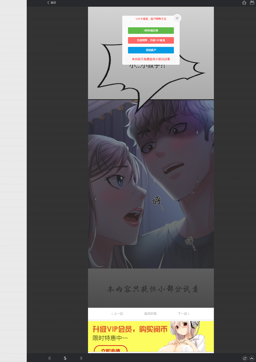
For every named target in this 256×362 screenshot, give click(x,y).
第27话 (7, 203)
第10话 (7, 73)
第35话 (7, 265)
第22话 (7, 165)
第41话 (7, 311)
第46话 (7, 349)
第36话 (7, 272)
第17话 (7, 126)
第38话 (7, 288)
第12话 (7, 88)
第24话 (7, 180)
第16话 (7, 119)
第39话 (7, 295)
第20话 (7, 149)
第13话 (7, 96)
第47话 (7, 357)
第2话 (7, 11)
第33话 (7, 249)
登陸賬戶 (151, 50)
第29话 (7, 218)
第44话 (7, 334)
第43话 (7, 326)
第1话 (7, 3)
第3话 (7, 19)
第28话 (7, 211)
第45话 (7, 341)
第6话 (7, 42)
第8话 (7, 57)
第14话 (7, 103)
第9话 (7, 65)
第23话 (7, 172)
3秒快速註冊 (151, 30)
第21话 (7, 157)
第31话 (7, 234)
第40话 (7, 303)
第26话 (7, 195)
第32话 (7, 242)
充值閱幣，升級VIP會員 (151, 40)
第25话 (7, 188)
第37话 (7, 280)
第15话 (7, 111)
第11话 (7, 80)
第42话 (7, 318)
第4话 (7, 26)
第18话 (7, 134)
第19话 (7, 142)
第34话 (7, 257)
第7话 (7, 49)
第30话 (7, 226)
